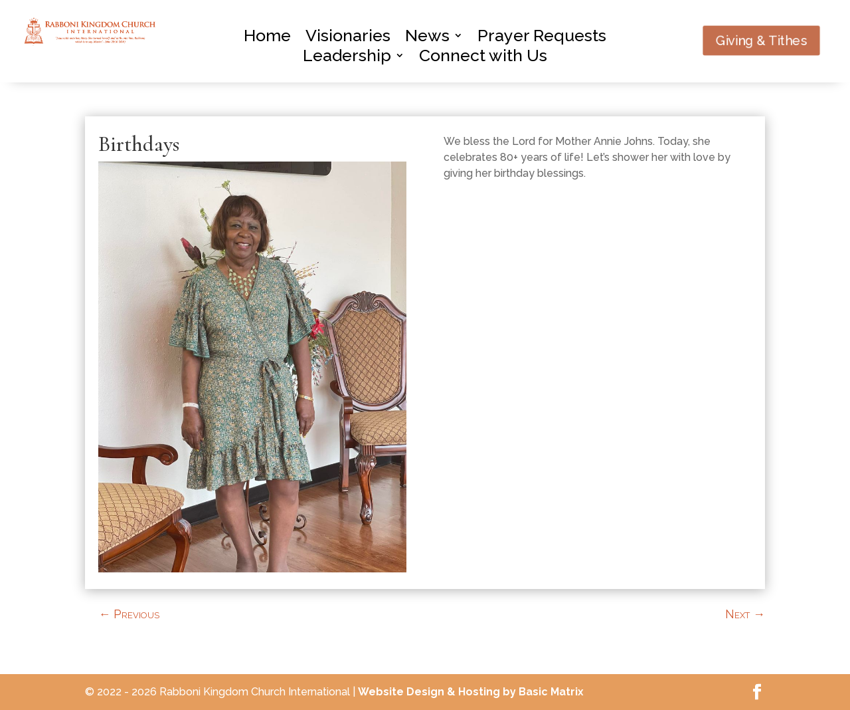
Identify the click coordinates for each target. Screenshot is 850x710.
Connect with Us (483, 58)
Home (267, 38)
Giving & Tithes (761, 41)
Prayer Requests (541, 38)
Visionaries (347, 38)
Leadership (347, 58)
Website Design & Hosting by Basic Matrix (471, 691)
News (427, 38)
